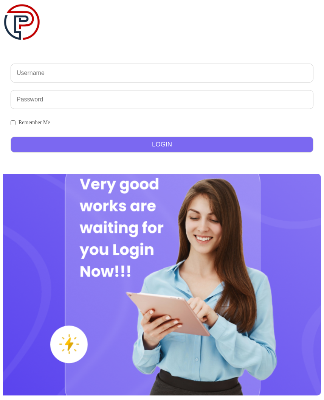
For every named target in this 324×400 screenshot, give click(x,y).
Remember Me (34, 122)
